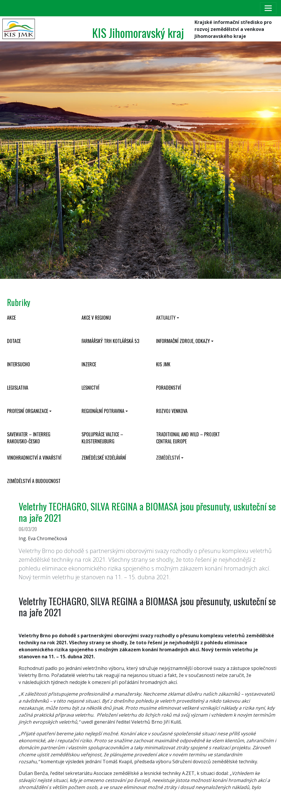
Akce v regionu (96, 317)
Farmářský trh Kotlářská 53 (110, 340)
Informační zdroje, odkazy (183, 340)
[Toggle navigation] (268, 8)
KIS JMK (163, 364)
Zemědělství (168, 457)
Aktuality (166, 317)
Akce (11, 317)
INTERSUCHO (18, 364)
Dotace (14, 340)
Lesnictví (90, 387)
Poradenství (168, 387)
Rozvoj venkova (172, 410)
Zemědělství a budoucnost (34, 480)
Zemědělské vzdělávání (104, 457)
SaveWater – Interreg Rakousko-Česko (28, 438)
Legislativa (17, 387)
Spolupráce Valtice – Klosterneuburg (102, 438)
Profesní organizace (27, 410)
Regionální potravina (103, 410)
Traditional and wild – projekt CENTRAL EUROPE (188, 438)
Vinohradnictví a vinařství (34, 457)
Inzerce (89, 364)
